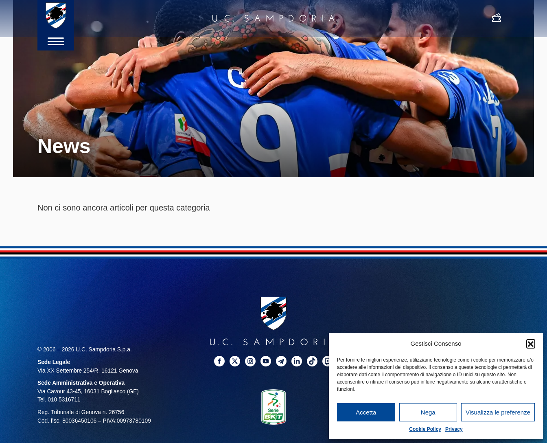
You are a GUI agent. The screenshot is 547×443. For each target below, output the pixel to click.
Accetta (366, 412)
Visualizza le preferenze (498, 412)
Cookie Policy (425, 429)
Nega (428, 412)
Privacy (454, 429)
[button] (531, 344)
